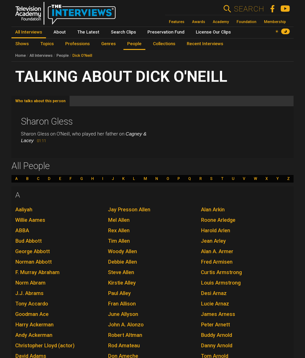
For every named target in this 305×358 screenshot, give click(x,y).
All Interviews (41, 55)
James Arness (218, 314)
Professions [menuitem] (77, 43)
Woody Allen (122, 251)
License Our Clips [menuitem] (213, 32)
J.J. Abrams (29, 293)
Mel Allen (119, 220)
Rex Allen (119, 230)
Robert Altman (125, 335)
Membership (275, 21)
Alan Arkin (213, 210)
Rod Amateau (124, 345)
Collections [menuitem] (164, 43)
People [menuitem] (134, 43)
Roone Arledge (218, 220)
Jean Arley (213, 241)
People (62, 55)
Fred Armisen (217, 262)
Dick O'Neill (82, 55)
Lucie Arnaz (215, 304)
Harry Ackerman (34, 325)
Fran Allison (122, 304)
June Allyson (123, 314)
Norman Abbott (33, 262)
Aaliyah (23, 210)
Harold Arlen (215, 230)
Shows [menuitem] (22, 43)
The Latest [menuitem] (88, 32)
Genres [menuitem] (108, 43)
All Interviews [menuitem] (28, 32)
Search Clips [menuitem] (123, 32)
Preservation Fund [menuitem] (165, 32)
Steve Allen (121, 272)
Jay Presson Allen (129, 210)
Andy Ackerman (33, 335)
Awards (198, 21)
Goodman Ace (32, 314)
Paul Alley (119, 293)
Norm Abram (30, 283)
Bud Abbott (28, 241)
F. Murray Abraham (37, 272)
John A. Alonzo (126, 325)
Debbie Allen (122, 262)
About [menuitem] (60, 32)
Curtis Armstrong (221, 272)
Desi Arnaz (214, 293)
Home (20, 55)
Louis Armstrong (221, 283)
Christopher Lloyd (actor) (45, 345)
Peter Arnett (215, 325)
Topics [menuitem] (47, 43)
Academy (221, 21)
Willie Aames (30, 220)
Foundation (246, 21)
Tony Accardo (31, 304)
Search (249, 8)
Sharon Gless (47, 121)
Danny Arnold (216, 345)
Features (176, 21)
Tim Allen (119, 241)
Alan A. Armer (217, 251)
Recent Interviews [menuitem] (205, 43)
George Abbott (32, 251)
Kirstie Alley (122, 283)
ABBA (22, 230)
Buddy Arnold (216, 335)
